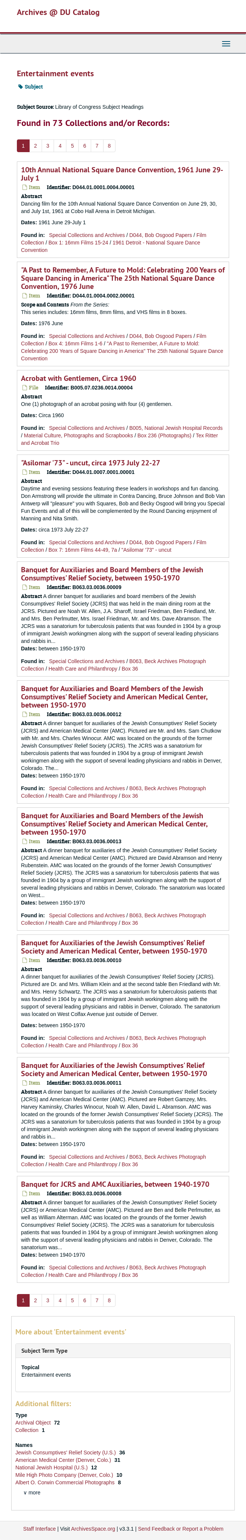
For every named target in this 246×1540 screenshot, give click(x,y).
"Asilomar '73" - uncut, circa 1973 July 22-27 (90, 463)
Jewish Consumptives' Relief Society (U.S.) (66, 1453)
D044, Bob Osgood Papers (160, 235)
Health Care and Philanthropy (82, 669)
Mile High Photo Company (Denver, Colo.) (65, 1475)
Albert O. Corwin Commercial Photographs (65, 1482)
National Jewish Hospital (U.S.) (52, 1467)
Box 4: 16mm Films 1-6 (75, 343)
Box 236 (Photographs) (165, 435)
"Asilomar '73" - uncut (146, 550)
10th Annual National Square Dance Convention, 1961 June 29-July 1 (122, 174)
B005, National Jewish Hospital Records (176, 428)
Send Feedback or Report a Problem (181, 1529)
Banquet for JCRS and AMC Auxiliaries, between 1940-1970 (115, 1184)
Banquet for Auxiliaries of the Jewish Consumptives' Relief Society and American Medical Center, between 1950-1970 (114, 947)
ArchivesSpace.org (93, 1529)
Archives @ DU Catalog (58, 12)
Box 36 (130, 669)
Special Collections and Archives (87, 235)
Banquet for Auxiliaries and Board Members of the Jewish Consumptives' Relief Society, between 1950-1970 (112, 574)
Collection (27, 1430)
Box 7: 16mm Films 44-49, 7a (82, 550)
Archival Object (33, 1423)
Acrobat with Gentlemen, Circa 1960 (78, 378)
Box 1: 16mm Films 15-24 (78, 243)
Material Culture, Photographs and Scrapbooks (78, 435)
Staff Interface (39, 1529)
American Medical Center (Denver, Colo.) (63, 1460)
